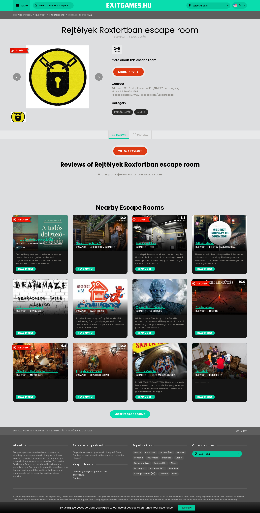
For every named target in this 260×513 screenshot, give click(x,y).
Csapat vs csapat (29, 307)
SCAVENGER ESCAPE (99, 375)
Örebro (179, 457)
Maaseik (164, 473)
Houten (181, 452)
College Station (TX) (144, 473)
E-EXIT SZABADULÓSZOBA (222, 247)
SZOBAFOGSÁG (137, 36)
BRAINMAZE (35, 311)
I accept (187, 507)
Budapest (40, 15)
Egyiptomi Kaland (89, 371)
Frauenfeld (152, 457)
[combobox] (208, 5)
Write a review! (130, 151)
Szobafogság (57, 15)
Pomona (138, 457)
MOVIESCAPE (36, 375)
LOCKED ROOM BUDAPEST (102, 247)
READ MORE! (25, 268)
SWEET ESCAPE (97, 311)
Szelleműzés (204, 307)
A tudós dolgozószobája (34, 239)
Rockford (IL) (160, 463)
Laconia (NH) (166, 452)
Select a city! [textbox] (200, 5)
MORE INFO (126, 72)
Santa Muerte (146, 371)
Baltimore (150, 452)
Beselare (166, 457)
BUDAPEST (120, 36)
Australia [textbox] (204, 454)
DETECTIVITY (215, 375)
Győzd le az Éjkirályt (150, 307)
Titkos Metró (204, 243)
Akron (173, 463)
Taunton (173, 468)
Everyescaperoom (22, 15)
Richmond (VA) (142, 463)
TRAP (152, 247)
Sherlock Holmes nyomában (37, 371)
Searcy (137, 452)
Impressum (79, 474)
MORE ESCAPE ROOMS (130, 414)
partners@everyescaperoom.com (90, 471)
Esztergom (139, 468)
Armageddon (146, 243)
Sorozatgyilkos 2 (88, 243)
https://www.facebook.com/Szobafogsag (149, 94)
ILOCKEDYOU (156, 311)
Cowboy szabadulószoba (95, 307)
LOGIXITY (213, 311)
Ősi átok (201, 371)
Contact (77, 478)
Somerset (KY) (157, 468)
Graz (174, 473)
